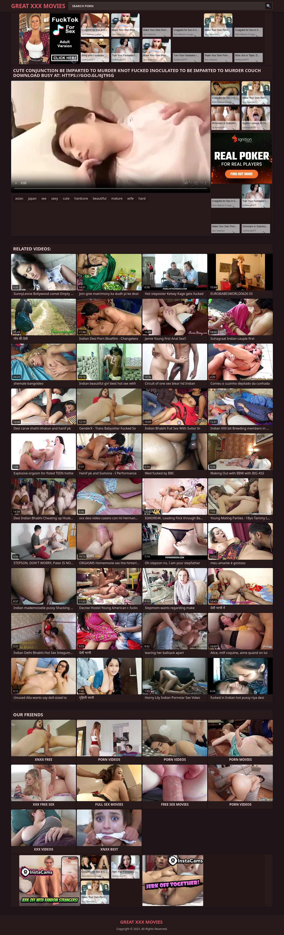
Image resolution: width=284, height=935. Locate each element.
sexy (54, 198)
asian (19, 198)
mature (117, 198)
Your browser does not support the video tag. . (110, 136)
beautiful (99, 198)
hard (142, 198)
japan (32, 198)
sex (43, 198)
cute (66, 198)
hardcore (81, 198)
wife (130, 198)
